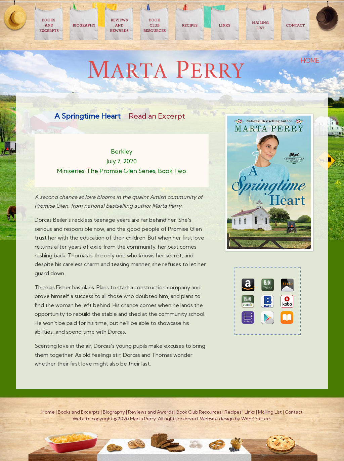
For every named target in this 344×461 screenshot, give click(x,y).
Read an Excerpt (157, 116)
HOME (310, 60)
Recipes (233, 412)
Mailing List (270, 412)
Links (250, 412)
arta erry (166, 72)
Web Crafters (256, 418)
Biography (114, 412)
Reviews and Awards (150, 412)
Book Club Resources (198, 412)
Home (48, 412)
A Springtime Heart (87, 116)
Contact (294, 412)
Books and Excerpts (79, 412)
